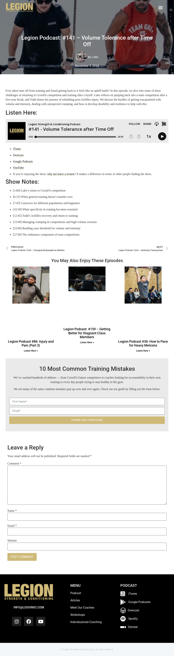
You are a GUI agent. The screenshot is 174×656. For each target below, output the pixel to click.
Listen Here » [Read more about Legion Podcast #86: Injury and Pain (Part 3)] (31, 350)
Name (12, 510)
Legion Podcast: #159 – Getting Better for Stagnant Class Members (86, 333)
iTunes (17, 148)
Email (12, 525)
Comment (14, 463)
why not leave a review (61, 174)
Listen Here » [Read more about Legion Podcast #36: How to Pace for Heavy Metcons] (143, 350)
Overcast (18, 155)
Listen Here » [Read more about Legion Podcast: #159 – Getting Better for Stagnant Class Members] (87, 342)
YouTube (18, 167)
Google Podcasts (23, 161)
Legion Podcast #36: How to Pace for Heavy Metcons (143, 343)
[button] (160, 7)
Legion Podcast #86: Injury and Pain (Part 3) (31, 343)
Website (12, 540)
